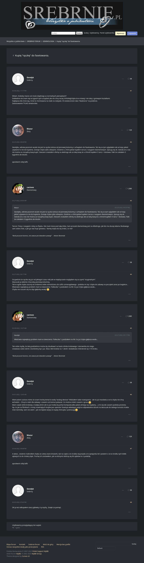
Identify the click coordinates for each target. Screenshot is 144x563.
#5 (131, 328)
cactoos (30, 187)
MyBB (18, 554)
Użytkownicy (94, 33)
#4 (131, 274)
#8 (131, 502)
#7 (131, 449)
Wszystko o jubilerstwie (16, 41)
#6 (131, 395)
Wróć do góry (48, 544)
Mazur (30, 128)
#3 (131, 201)
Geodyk (30, 77)
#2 (131, 142)
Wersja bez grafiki (63, 544)
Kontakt (22, 544)
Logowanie (132, 33)
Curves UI (26, 556)
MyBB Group (37, 554)
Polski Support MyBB (40, 551)
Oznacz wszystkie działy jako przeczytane (22, 547)
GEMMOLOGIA (48, 41)
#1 (131, 91)
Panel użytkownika (107, 33)
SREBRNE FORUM (33, 41)
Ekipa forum (11, 544)
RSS (42, 547)
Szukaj (86, 33)
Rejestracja (120, 33)
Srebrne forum (34, 544)
